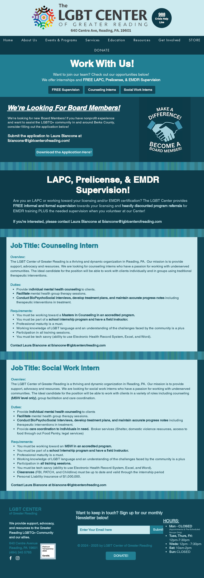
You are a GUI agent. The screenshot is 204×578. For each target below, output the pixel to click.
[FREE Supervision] (65, 90)
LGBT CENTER (25, 509)
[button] (29, 40)
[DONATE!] (121, 556)
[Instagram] (17, 558)
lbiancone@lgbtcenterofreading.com (38, 140)
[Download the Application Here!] (64, 152)
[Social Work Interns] (137, 90)
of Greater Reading (23, 513)
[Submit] (158, 530)
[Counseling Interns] (101, 90)
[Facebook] (10, 558)
